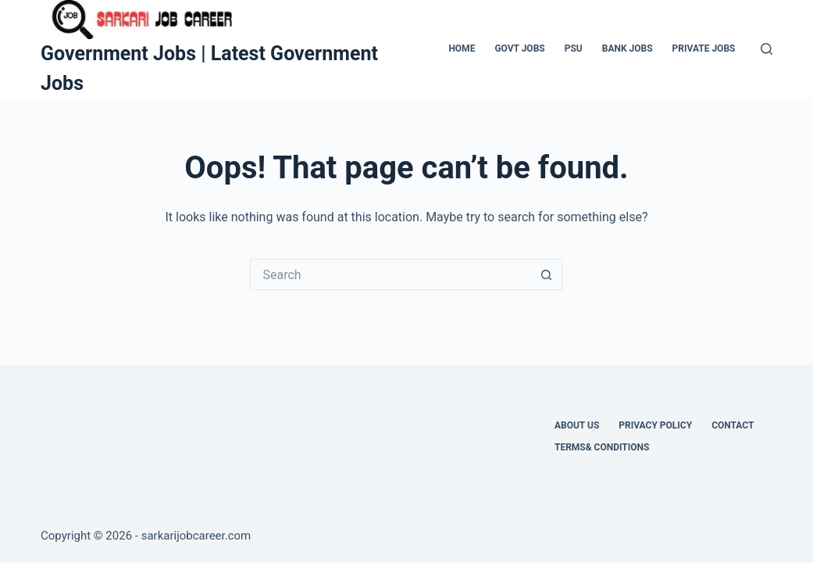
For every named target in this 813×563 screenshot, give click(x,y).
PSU (574, 48)
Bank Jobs (627, 48)
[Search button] (546, 274)
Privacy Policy (655, 425)
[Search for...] (390, 274)
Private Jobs (704, 48)
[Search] (766, 49)
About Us (576, 425)
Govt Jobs (519, 48)
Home (461, 48)
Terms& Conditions (601, 447)
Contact (732, 425)
